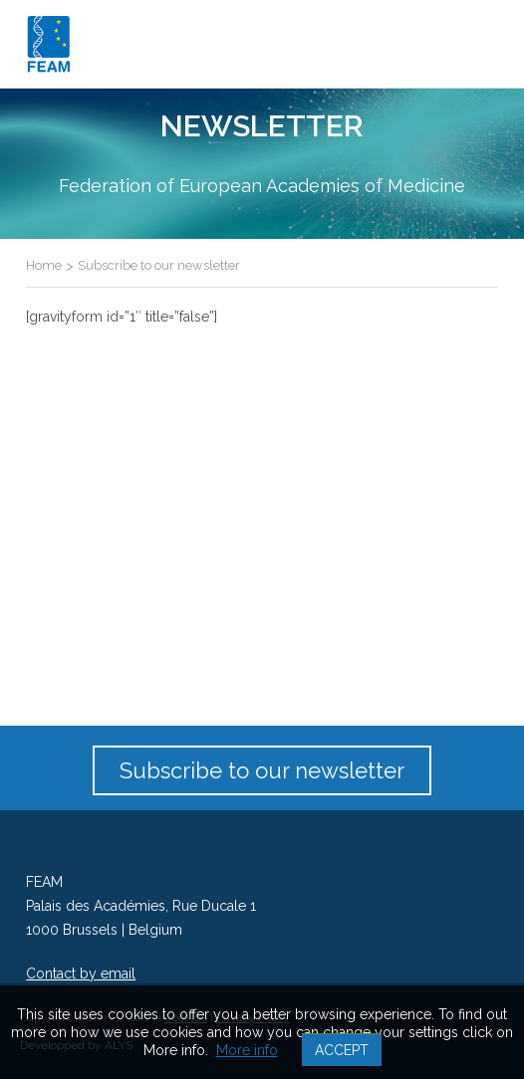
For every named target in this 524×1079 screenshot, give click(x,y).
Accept (342, 1050)
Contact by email (80, 973)
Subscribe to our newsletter (262, 770)
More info (247, 1050)
